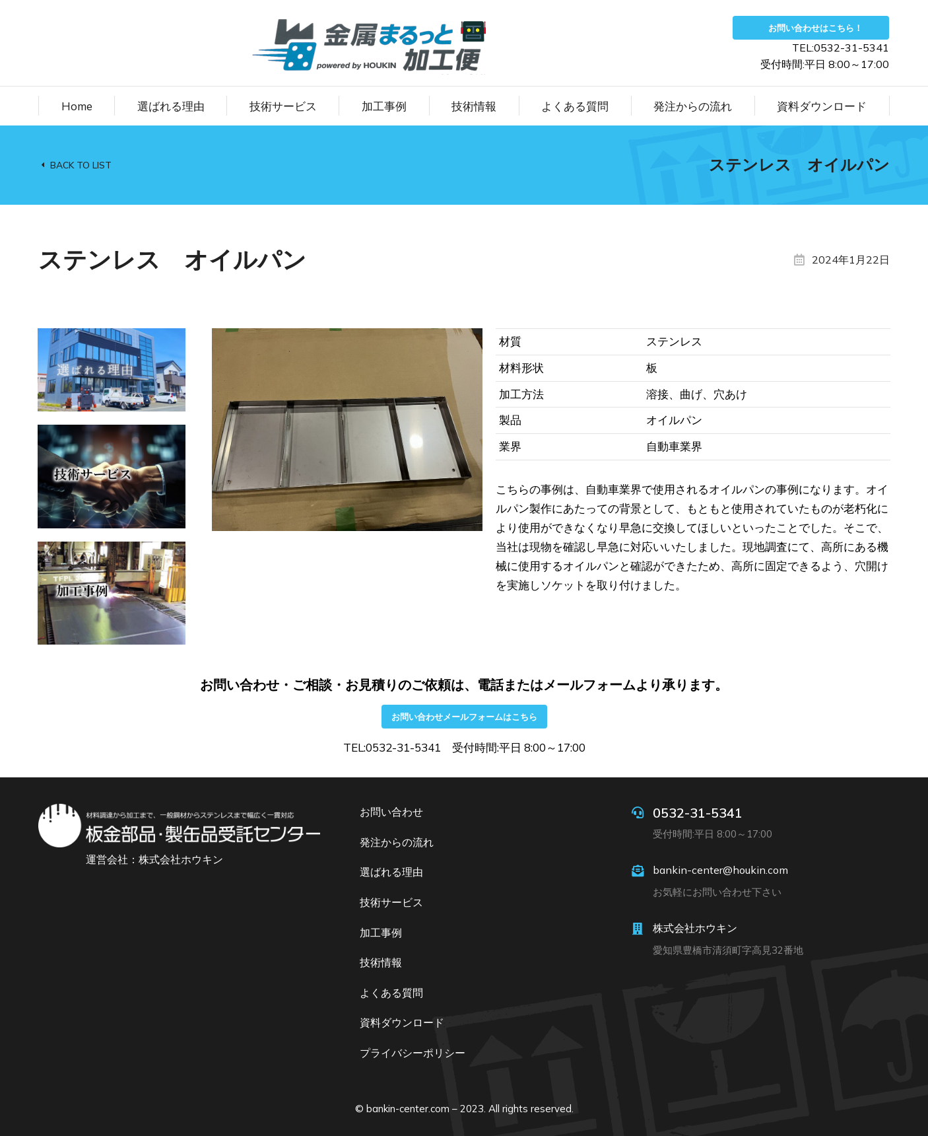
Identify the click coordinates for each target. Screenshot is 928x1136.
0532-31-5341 (698, 812)
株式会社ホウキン (695, 928)
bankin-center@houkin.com (720, 869)
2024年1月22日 (851, 259)
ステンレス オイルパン (799, 164)
